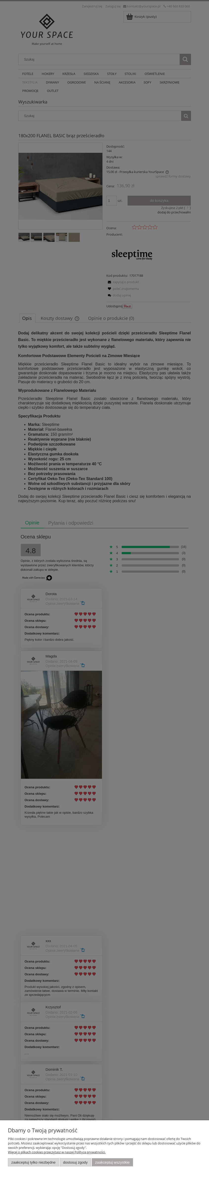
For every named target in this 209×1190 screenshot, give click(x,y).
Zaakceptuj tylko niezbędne (33, 1162)
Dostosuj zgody (75, 1162)
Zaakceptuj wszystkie (112, 1162)
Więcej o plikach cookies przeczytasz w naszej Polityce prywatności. (57, 1152)
